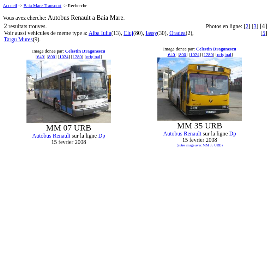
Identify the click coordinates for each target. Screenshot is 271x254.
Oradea (177, 33)
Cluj (128, 33)
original (93, 56)
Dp (101, 136)
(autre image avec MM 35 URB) (200, 145)
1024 (63, 56)
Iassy (151, 33)
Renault (62, 136)
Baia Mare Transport (43, 5)
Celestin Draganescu (85, 51)
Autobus (41, 136)
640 (40, 56)
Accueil (10, 5)
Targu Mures (18, 39)
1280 (77, 56)
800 (51, 56)
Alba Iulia (100, 33)
